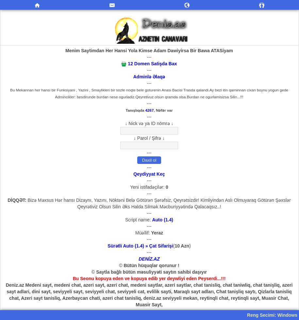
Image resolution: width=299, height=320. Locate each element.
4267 (149, 110)
